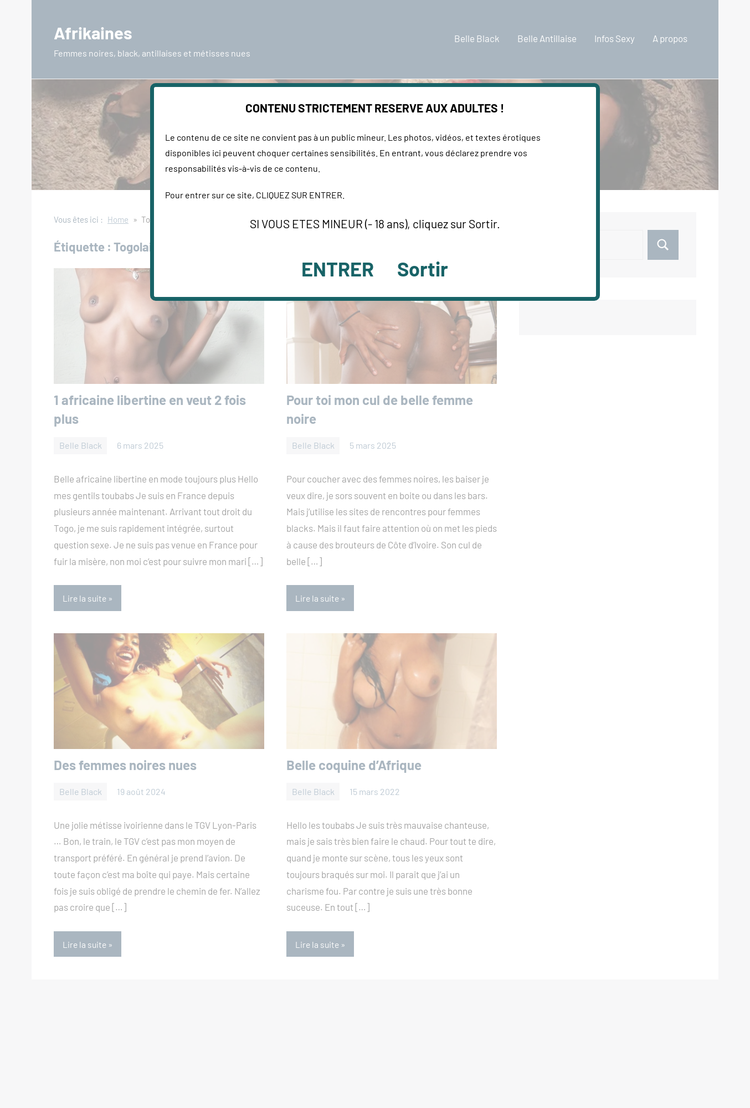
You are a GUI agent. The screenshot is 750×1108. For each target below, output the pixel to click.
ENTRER (337, 268)
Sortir (422, 268)
